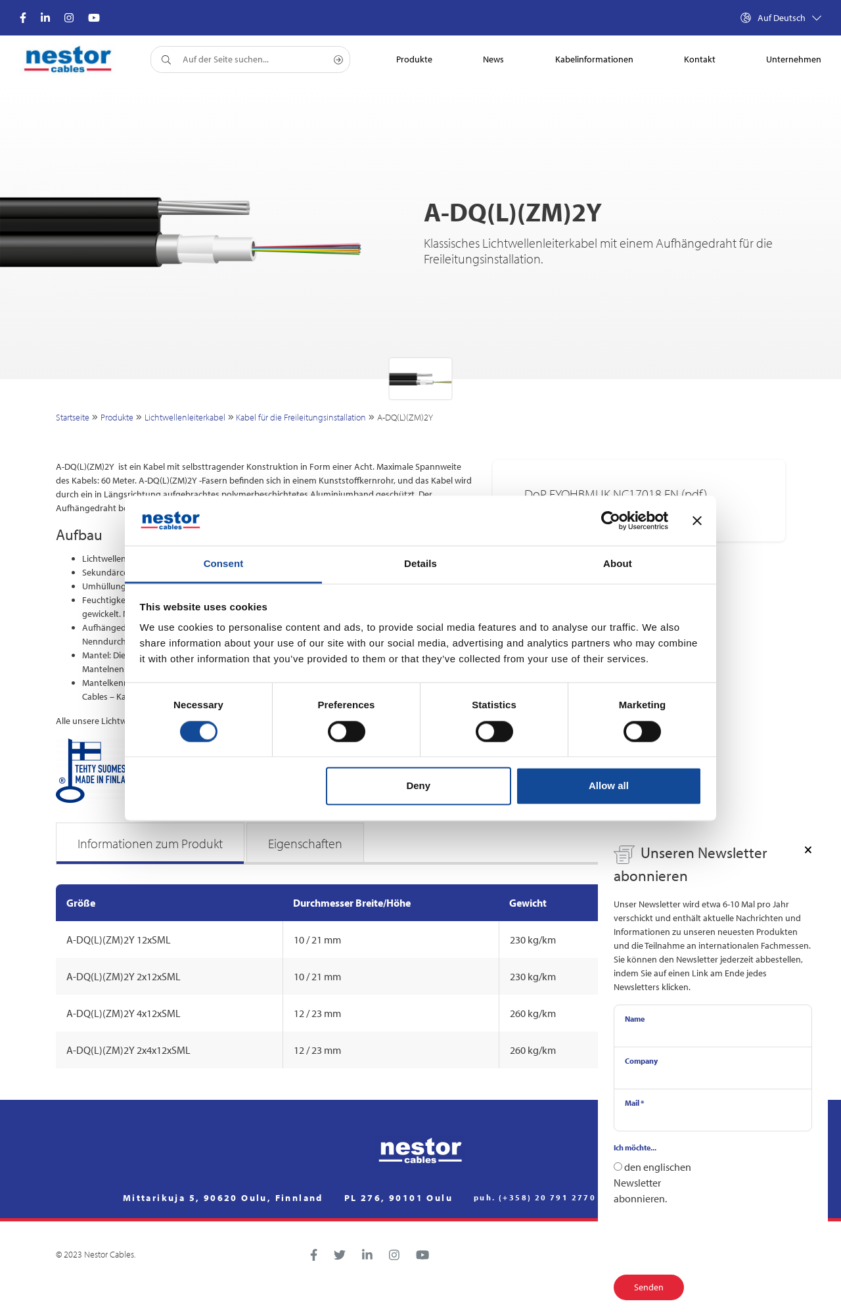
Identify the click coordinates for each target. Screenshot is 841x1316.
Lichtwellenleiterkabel (185, 417)
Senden (649, 1287)
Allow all (609, 786)
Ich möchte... (635, 1147)
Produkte (117, 417)
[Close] (808, 848)
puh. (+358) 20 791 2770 (535, 1197)
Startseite (72, 417)
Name (635, 1019)
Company (641, 1061)
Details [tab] (420, 564)
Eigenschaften (305, 843)
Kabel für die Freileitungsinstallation (301, 417)
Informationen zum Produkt (150, 843)
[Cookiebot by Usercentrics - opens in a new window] (610, 520)
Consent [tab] (224, 564)
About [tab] (617, 564)
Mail (634, 1103)
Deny (418, 786)
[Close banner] (697, 520)
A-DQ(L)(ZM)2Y (405, 417)
